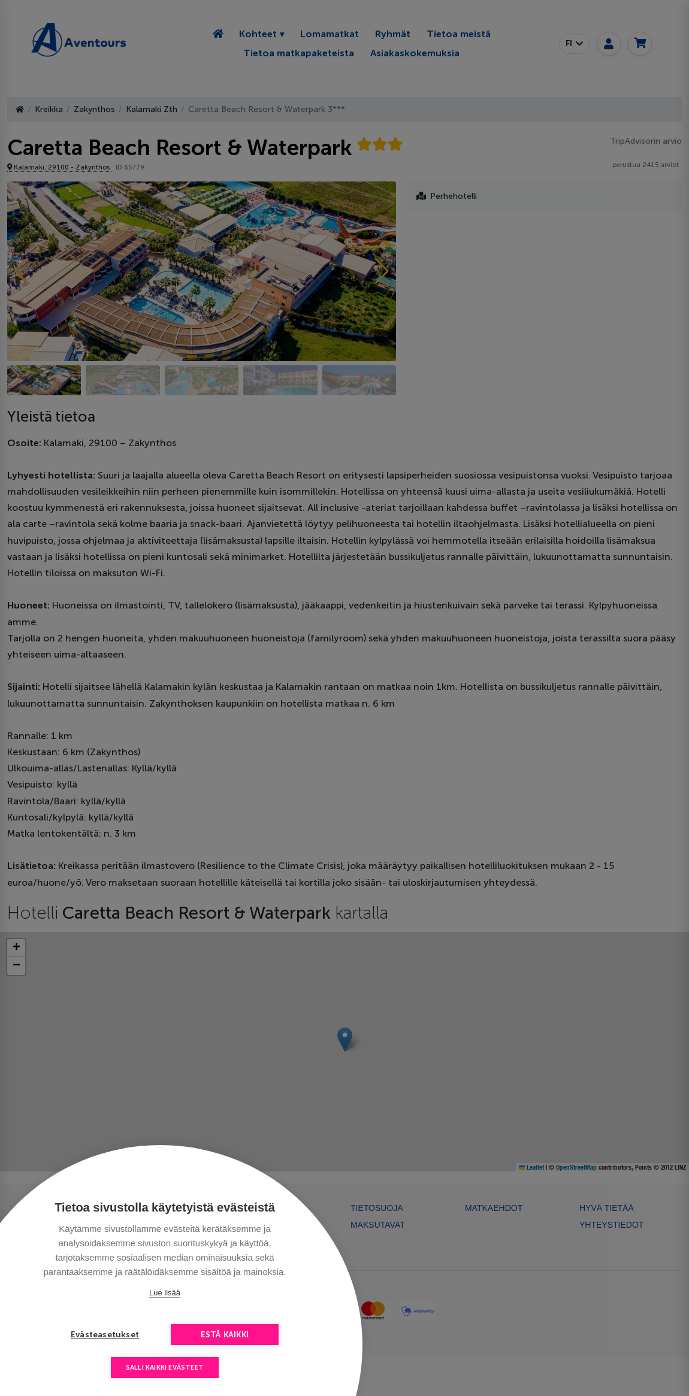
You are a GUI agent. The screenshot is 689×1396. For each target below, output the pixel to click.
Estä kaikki (225, 1335)
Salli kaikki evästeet (165, 1367)
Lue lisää (164, 1292)
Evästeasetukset (105, 1335)
